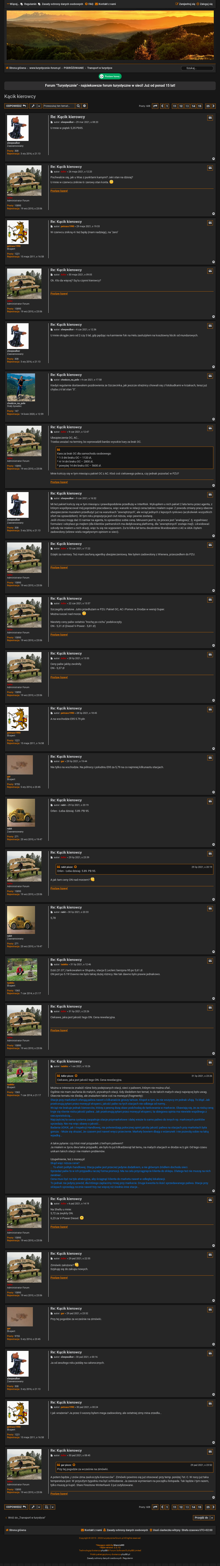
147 (16, 411)
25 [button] (207, 106)
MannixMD (119, 1545)
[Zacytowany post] (76, 867)
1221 (17, 253)
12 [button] (180, 106)
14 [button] (193, 106)
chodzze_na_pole (16, 403)
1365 (17, 990)
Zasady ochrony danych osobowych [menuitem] (62, 4)
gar (9, 776)
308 (16, 151)
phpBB (104, 1550)
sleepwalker (13, 143)
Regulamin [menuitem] (30, 4)
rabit (9, 828)
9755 (17, 784)
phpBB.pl (125, 1554)
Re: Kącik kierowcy (67, 117)
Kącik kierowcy (20, 96)
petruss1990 (13, 246)
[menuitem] (89, 4)
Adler (10, 197)
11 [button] (174, 106)
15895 (18, 205)
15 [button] (199, 106)
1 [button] (167, 106)
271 (16, 836)
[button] (155, 106)
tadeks (10, 983)
